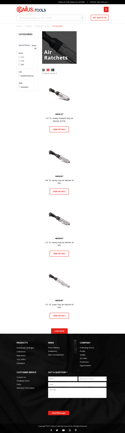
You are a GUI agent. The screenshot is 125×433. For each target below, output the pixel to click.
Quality (83, 355)
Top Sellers (21, 359)
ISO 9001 (83, 358)
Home (19, 26)
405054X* (59, 300)
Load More (59, 331)
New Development (56, 355)
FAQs (19, 384)
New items (21, 355)
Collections (21, 351)
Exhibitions (52, 351)
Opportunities (85, 365)
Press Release (54, 347)
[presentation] (67, 405)
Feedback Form (23, 381)
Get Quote (99, 17)
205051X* (59, 114)
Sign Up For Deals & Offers (71, 2)
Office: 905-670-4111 (99, 2)
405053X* (59, 238)
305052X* (59, 176)
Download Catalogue (25, 348)
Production (84, 362)
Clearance (21, 363)
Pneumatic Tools (42, 26)
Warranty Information (25, 388)
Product (28, 26)
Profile (82, 351)
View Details (59, 129)
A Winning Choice (87, 347)
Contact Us (21, 377)
